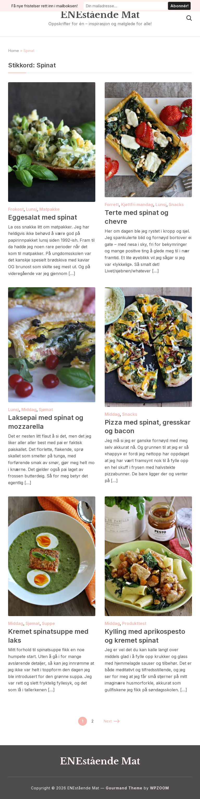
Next (111, 721)
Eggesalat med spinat (43, 217)
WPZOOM (159, 788)
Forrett (112, 204)
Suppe (48, 623)
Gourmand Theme (124, 788)
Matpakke (49, 209)
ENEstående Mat (100, 15)
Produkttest (134, 623)
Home (13, 50)
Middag (28, 409)
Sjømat (46, 409)
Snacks (176, 204)
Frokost (16, 209)
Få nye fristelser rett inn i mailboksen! (55, 5)
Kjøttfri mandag (137, 204)
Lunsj (31, 209)
